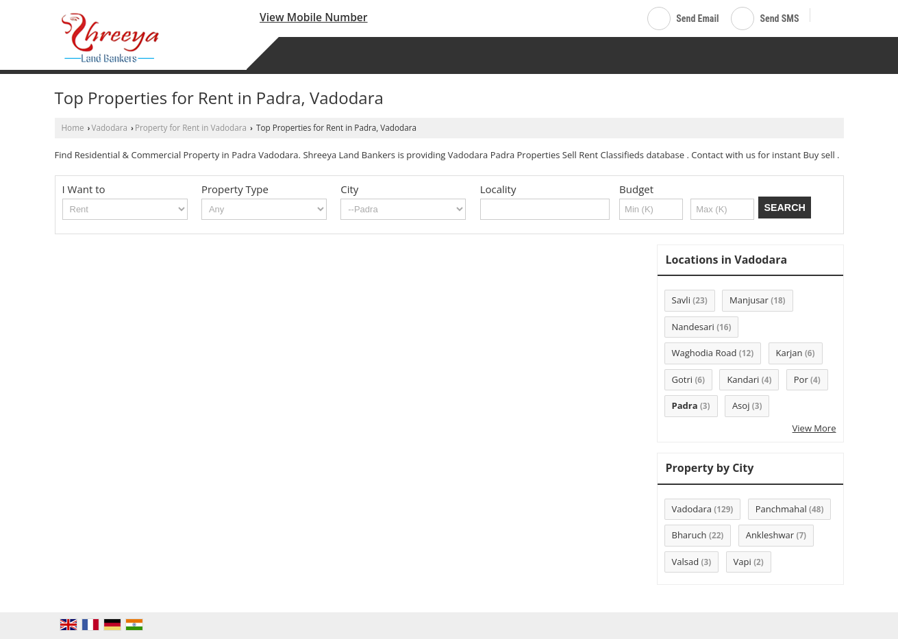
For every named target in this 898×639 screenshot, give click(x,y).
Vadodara (109, 127)
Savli (681, 300)
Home (73, 127)
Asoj (741, 405)
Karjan (789, 353)
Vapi (742, 561)
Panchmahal (781, 509)
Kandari (743, 379)
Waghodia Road (704, 353)
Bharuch (689, 535)
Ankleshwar (770, 535)
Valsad (685, 561)
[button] (314, 17)
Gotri (682, 379)
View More (814, 428)
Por (801, 379)
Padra (685, 405)
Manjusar (749, 300)
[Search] (825, 16)
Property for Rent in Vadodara (191, 127)
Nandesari (693, 327)
